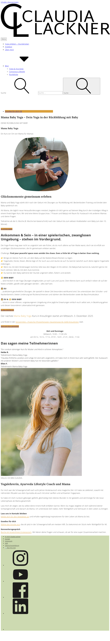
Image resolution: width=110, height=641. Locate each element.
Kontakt (7, 539)
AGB (6, 543)
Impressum (8, 541)
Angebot (8, 46)
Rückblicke (13, 74)
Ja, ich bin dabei (6, 229)
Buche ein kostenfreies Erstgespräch (16, 532)
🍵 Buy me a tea (10, 548)
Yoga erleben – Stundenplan (17, 44)
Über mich (9, 49)
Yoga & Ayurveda (16, 69)
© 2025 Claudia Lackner (12, 537)
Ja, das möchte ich (7, 310)
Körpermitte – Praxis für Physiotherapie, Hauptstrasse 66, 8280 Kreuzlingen (47, 322)
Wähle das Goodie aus (10, 524)
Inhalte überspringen (10, 2)
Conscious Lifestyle (17, 71)
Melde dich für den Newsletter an (15, 516)
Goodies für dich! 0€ (29, 111)
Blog (22, 66)
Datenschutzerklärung (12, 546)
